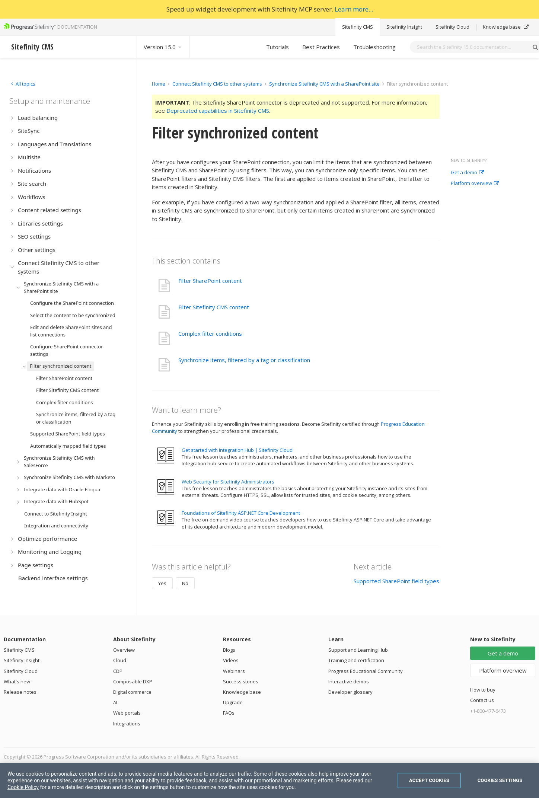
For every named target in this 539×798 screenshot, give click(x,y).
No (185, 583)
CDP (117, 671)
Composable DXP (132, 681)
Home (158, 83)
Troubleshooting (374, 47)
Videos (231, 660)
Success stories (240, 681)
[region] (269, 780)
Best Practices (321, 47)
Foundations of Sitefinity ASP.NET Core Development (241, 513)
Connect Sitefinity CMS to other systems (217, 83)
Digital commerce (132, 692)
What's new (17, 681)
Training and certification (356, 660)
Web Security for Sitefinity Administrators (228, 481)
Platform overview (475, 183)
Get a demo (467, 173)
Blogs (229, 650)
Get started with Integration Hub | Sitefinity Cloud (237, 450)
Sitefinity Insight (404, 26)
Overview (124, 650)
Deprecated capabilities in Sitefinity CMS (217, 110)
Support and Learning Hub (358, 650)
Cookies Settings (500, 780)
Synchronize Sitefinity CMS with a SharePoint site (324, 83)
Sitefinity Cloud (452, 26)
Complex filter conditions (210, 333)
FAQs (229, 712)
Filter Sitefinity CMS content (213, 307)
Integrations (126, 723)
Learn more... (354, 9)
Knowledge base (506, 26)
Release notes (20, 692)
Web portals (127, 712)
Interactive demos (348, 681)
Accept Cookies (429, 780)
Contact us (482, 700)
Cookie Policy (23, 787)
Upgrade (233, 702)
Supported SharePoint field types (396, 581)
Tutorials (277, 47)
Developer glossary (350, 692)
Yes (162, 583)
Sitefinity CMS (357, 26)
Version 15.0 (163, 47)
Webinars (234, 671)
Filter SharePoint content (210, 280)
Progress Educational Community (365, 671)
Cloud (119, 660)
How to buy (482, 689)
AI (115, 702)
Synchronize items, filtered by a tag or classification (244, 360)
